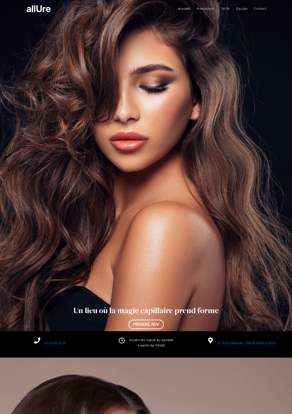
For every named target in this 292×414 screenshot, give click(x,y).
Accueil (184, 9)
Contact (260, 9)
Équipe (241, 9)
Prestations (205, 9)
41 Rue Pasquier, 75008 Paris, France (247, 343)
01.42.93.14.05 (55, 343)
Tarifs (225, 9)
